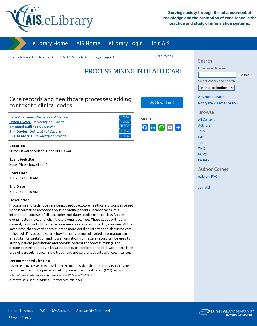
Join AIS (204, 187)
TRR (201, 142)
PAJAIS (203, 160)
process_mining (99, 57)
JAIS (201, 131)
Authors (204, 125)
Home (12, 57)
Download (162, 102)
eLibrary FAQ (208, 176)
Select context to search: (217, 81)
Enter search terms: (212, 68)
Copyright (28, 317)
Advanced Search (211, 97)
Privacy (12, 317)
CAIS (201, 137)
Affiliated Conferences (36, 57)
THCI (202, 148)
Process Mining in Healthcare (134, 71)
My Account (61, 310)
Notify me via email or (218, 103)
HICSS (59, 57)
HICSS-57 (72, 57)
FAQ (43, 310)
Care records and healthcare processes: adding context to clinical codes (70, 102)
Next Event (163, 55)
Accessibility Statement (93, 310)
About (28, 310)
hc (83, 57)
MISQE (203, 154)
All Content (206, 119)
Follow (125, 116)
